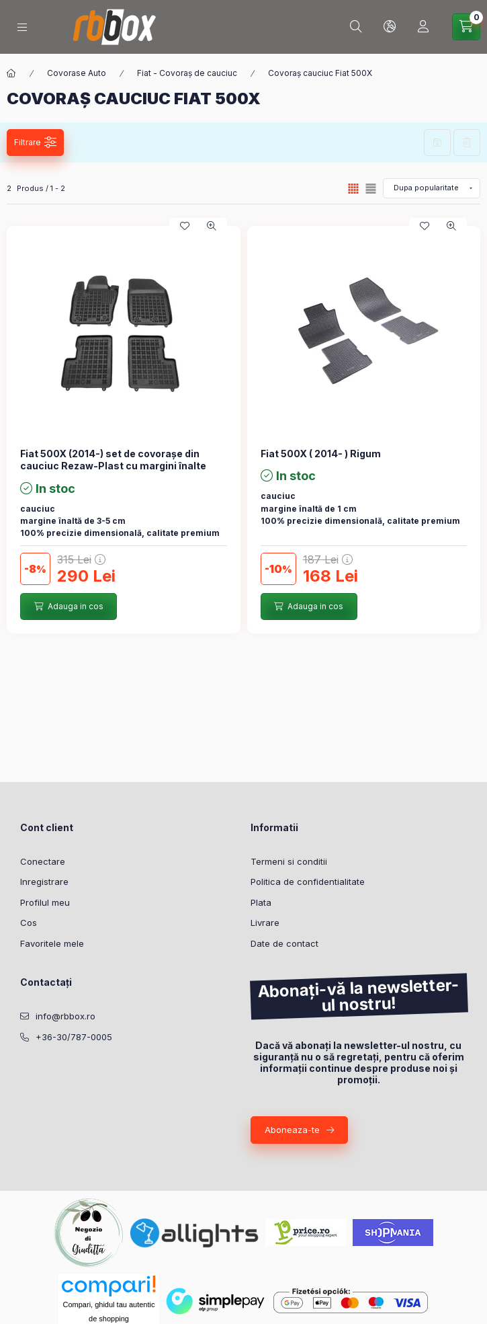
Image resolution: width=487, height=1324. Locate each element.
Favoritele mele (52, 943)
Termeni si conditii (289, 861)
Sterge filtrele (466, 142)
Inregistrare (44, 881)
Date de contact (284, 943)
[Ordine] (431, 188)
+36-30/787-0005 (74, 1036)
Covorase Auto (76, 73)
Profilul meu (45, 902)
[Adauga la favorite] (184, 226)
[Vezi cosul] (466, 26)
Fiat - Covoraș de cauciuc (187, 73)
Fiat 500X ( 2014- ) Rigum (321, 453)
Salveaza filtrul (437, 142)
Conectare (42, 861)
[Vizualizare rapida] (211, 226)
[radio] (370, 189)
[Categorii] (22, 27)
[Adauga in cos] (68, 606)
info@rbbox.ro (65, 1016)
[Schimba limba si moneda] (389, 26)
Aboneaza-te (292, 1129)
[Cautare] (356, 26)
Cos (28, 922)
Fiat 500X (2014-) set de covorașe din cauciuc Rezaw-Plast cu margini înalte (113, 459)
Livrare (265, 922)
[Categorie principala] (11, 73)
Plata (261, 902)
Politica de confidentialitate (308, 881)
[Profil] (423, 26)
